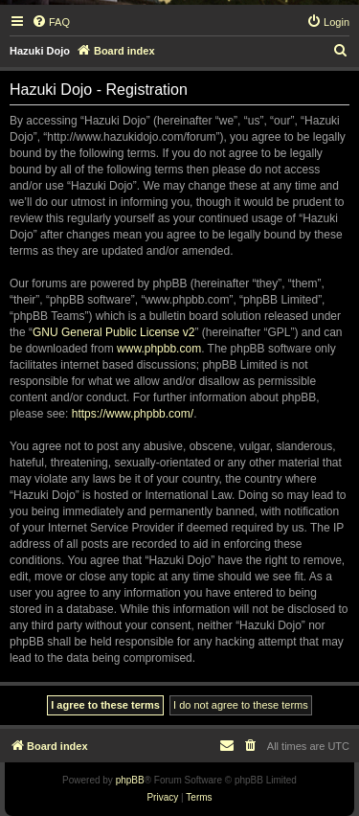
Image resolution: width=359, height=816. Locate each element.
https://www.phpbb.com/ (132, 413)
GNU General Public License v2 (113, 332)
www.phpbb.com (159, 348)
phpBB (130, 780)
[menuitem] (51, 22)
